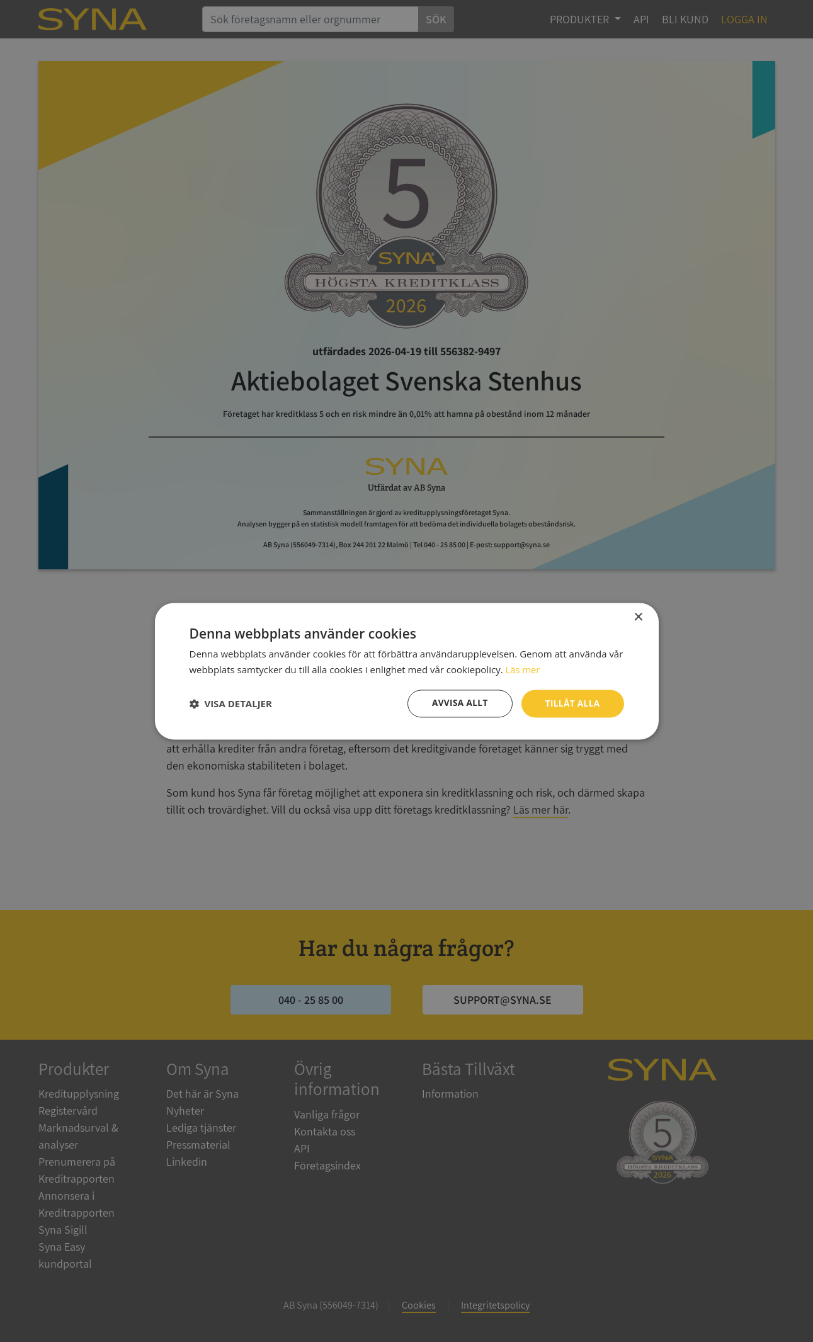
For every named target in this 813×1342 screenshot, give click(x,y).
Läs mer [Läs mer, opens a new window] (522, 668)
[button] (231, 703)
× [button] (638, 617)
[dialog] (406, 671)
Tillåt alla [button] (571, 703)
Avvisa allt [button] (457, 703)
